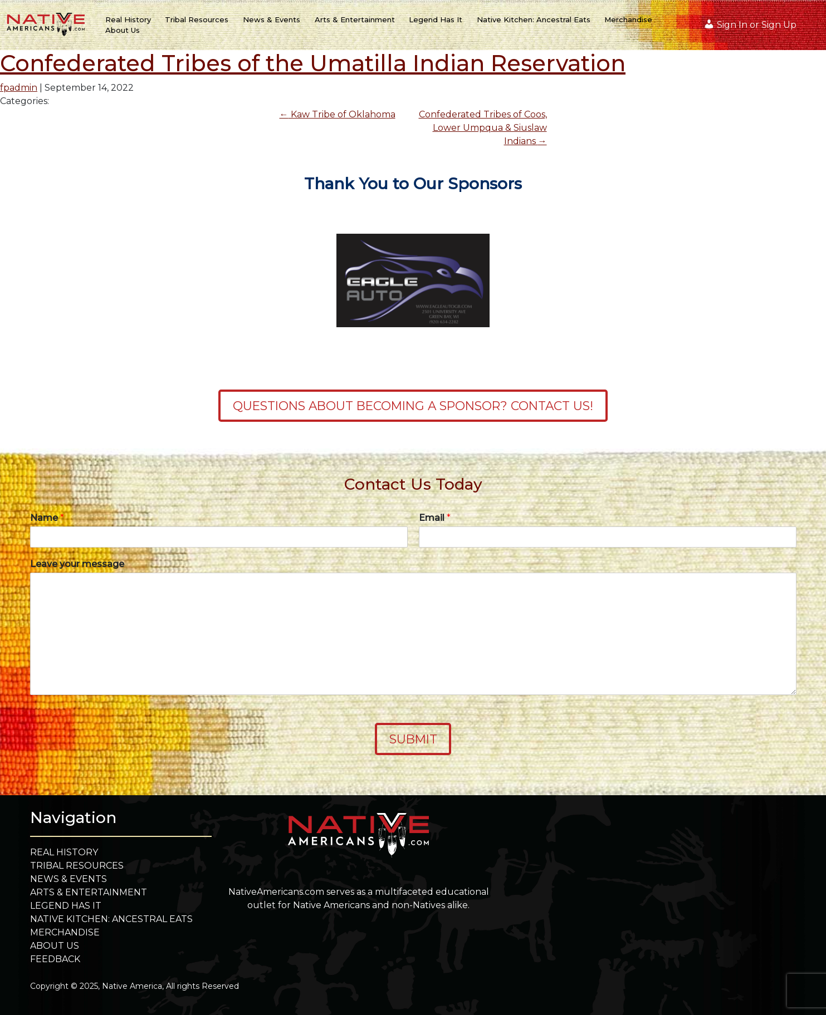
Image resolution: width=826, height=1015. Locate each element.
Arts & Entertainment (355, 19)
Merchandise (628, 19)
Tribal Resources (196, 19)
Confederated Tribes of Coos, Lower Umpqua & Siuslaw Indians (483, 127)
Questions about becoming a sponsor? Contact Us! (413, 405)
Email (435, 518)
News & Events (271, 19)
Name (47, 518)
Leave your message (77, 564)
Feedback (55, 959)
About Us (122, 30)
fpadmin (18, 87)
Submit (413, 739)
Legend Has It (435, 19)
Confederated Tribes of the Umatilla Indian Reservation (312, 63)
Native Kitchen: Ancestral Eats (533, 19)
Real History (128, 19)
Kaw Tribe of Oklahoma (337, 114)
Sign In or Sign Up (749, 24)
